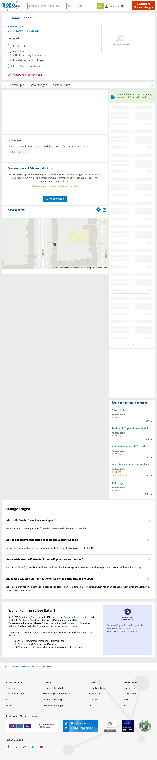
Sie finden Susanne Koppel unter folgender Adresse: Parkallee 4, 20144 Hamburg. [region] (47, 528)
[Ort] (81, 6)
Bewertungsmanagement (56, 693)
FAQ (91, 705)
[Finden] (100, 6)
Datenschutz (130, 693)
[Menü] (129, 6)
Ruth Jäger (118, 483)
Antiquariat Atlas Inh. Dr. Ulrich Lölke (132, 446)
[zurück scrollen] (5, 85)
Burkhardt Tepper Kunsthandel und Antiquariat (132, 428)
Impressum (129, 688)
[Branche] (46, 6)
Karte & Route (61, 85)
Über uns (10, 688)
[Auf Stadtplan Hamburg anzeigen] (104, 209)
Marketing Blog (97, 688)
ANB (125, 705)
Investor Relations (14, 693)
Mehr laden (131, 344)
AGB (125, 699)
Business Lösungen (53, 705)
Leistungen (17, 85)
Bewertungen (38, 85)
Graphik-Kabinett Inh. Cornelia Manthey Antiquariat (132, 464)
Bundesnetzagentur (74, 617)
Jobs (7, 699)
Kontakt (93, 699)
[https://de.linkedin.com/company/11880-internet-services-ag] (33, 747)
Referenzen (95, 693)
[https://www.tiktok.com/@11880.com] (24, 747)
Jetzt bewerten (55, 199)
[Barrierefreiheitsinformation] (124, 6)
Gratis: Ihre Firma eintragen (143, 5)
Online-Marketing (52, 699)
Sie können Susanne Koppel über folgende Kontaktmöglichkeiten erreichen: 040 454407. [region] (51, 547)
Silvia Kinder (119, 410)
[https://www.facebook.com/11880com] (8, 747)
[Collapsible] (148, 520)
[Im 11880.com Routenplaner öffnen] (98, 209)
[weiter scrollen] (152, 85)
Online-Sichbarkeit (53, 688)
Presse (8, 705)
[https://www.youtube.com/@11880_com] (41, 747)
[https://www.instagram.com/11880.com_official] (16, 747)
